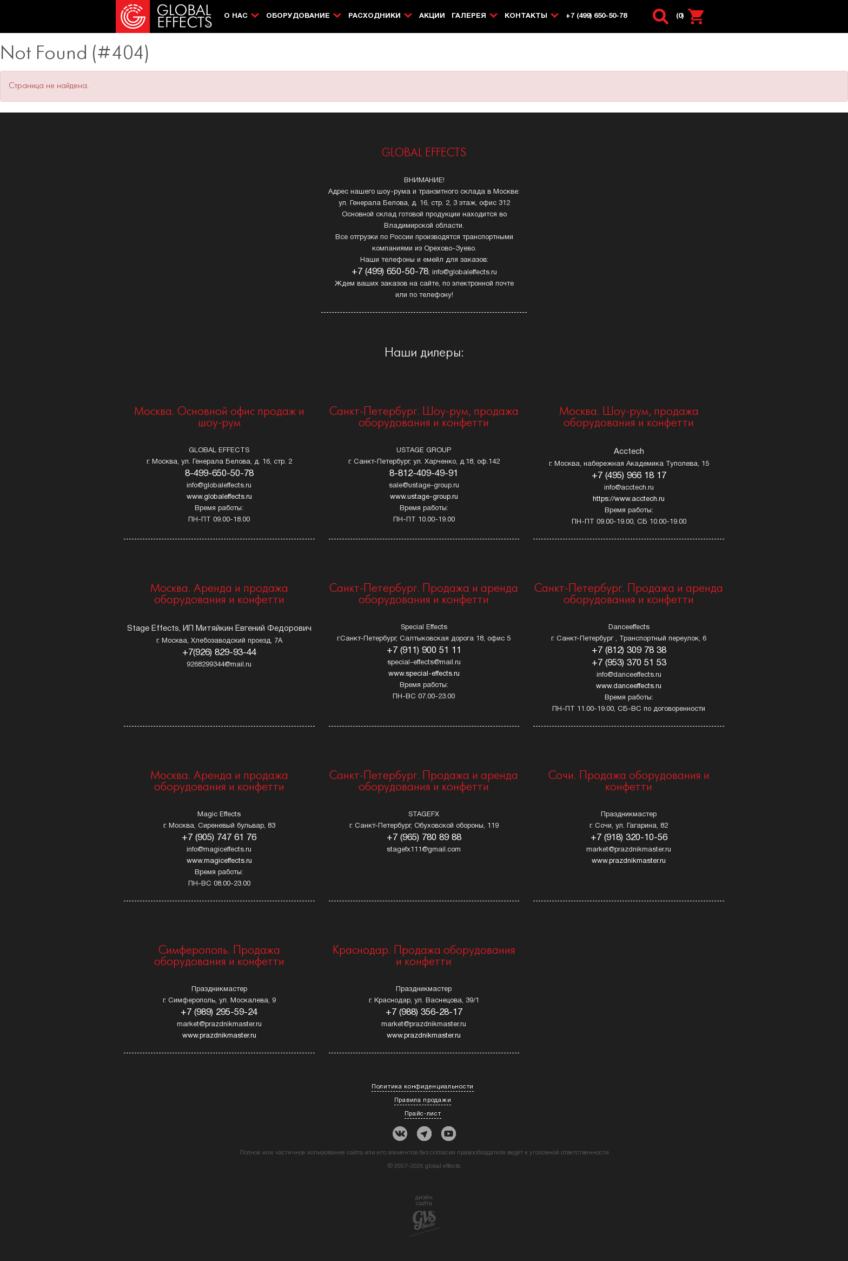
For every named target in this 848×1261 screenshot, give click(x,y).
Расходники (374, 16)
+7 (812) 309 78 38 (629, 650)
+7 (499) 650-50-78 (596, 16)
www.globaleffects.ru (219, 497)
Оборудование (298, 16)
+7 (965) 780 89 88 (424, 838)
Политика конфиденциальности (423, 1087)
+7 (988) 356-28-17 (424, 1012)
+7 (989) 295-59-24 (219, 1012)
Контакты (526, 16)
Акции (432, 16)
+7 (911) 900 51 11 (424, 650)
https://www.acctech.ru (629, 499)
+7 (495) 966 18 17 (629, 476)
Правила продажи (423, 1100)
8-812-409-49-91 (423, 474)
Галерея (469, 16)
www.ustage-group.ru (424, 497)
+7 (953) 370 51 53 (629, 663)
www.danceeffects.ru (628, 686)
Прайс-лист (423, 1114)
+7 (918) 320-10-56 (629, 838)
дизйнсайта (424, 1216)
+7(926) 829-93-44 (219, 653)
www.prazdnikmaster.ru (629, 861)
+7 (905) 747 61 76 (219, 838)
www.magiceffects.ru (219, 861)
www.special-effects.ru (424, 674)
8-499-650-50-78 (219, 474)
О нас (236, 16)
